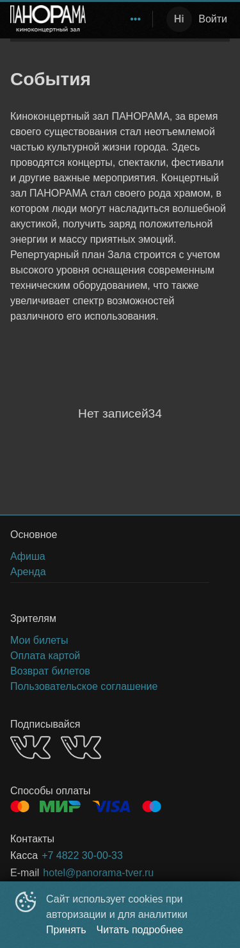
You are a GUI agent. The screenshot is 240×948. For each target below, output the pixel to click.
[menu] (121, 19)
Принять (66, 929)
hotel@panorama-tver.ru (98, 872)
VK (30, 747)
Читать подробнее (140, 929)
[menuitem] (135, 19)
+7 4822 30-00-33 (82, 855)
